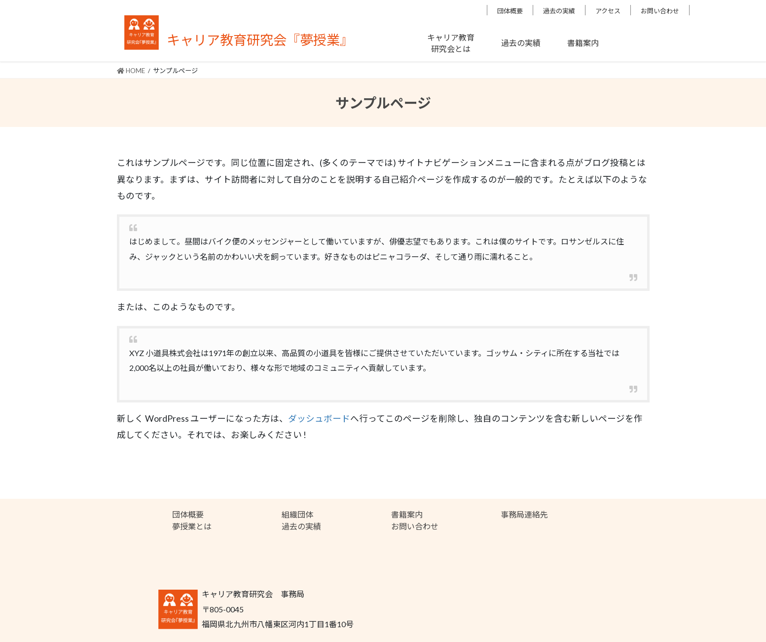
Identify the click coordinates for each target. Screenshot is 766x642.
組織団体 (297, 514)
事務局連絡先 (524, 514)
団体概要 (510, 11)
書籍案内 (407, 514)
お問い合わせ (660, 11)
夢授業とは (192, 526)
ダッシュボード (319, 418)
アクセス (607, 11)
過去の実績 (559, 11)
